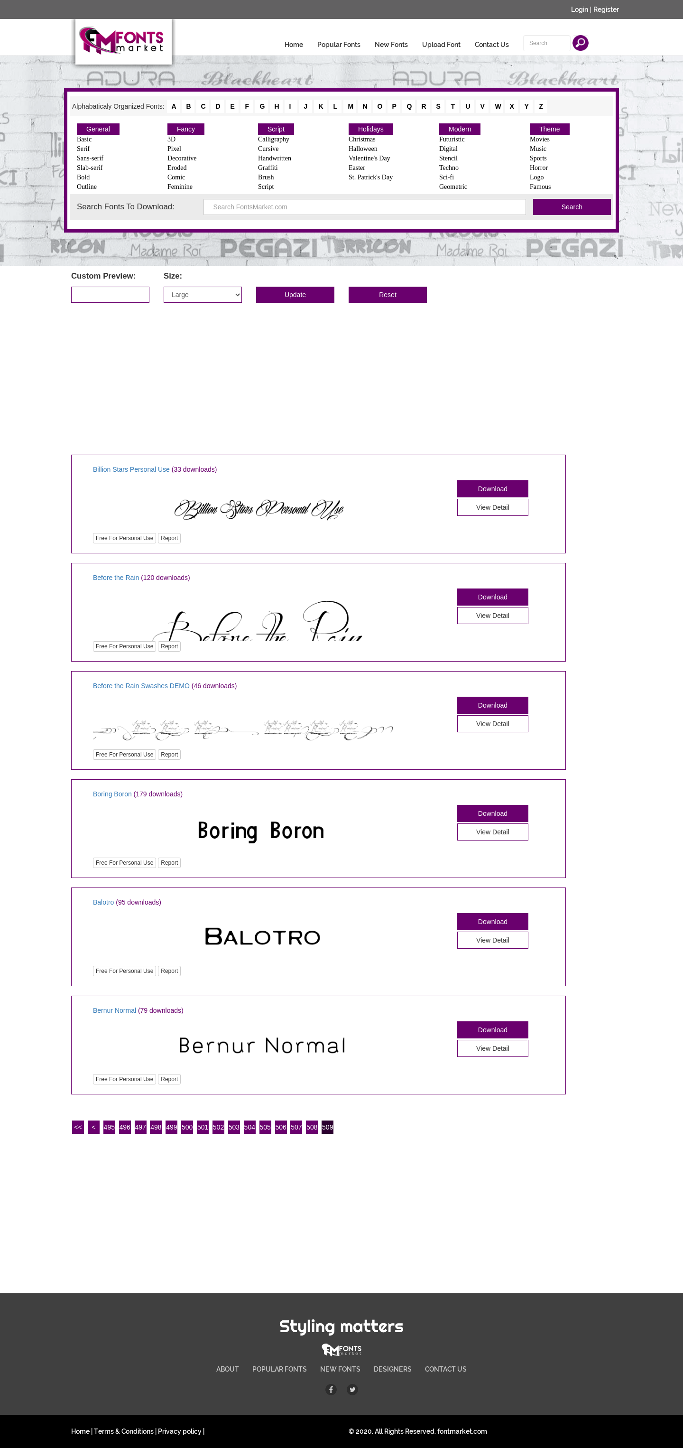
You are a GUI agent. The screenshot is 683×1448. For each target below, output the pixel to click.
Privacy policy (180, 1431)
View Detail (492, 507)
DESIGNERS (393, 1369)
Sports (538, 158)
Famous (540, 186)
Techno (449, 167)
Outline (87, 186)
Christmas (362, 139)
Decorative (181, 158)
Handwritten (274, 158)
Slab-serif (89, 167)
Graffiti (268, 167)
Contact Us (492, 44)
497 (140, 1127)
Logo (537, 177)
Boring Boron (112, 794)
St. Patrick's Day (371, 177)
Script (276, 129)
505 (265, 1127)
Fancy (186, 129)
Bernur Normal (114, 1010)
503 (234, 1127)
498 (155, 1127)
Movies (540, 139)
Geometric (453, 186)
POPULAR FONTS (279, 1369)
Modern (460, 129)
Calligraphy (273, 139)
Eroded (176, 167)
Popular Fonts (338, 44)
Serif (83, 148)
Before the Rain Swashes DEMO (141, 686)
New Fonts (391, 44)
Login (579, 9)
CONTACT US (446, 1369)
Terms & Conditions (124, 1431)
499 (171, 1127)
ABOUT (227, 1369)
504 (249, 1127)
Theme (549, 129)
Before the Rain (116, 577)
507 (296, 1127)
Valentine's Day (369, 158)
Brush (266, 177)
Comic (176, 177)
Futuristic (452, 139)
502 (218, 1127)
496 (124, 1127)
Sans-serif (90, 158)
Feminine (180, 186)
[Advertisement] (341, 378)
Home (294, 44)
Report (169, 538)
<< (78, 1127)
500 (187, 1127)
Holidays (371, 129)
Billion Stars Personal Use (132, 469)
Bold (83, 177)
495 (109, 1127)
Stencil (448, 158)
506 (280, 1127)
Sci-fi (446, 177)
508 (311, 1127)
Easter (357, 167)
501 (202, 1127)
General (98, 129)
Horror (539, 167)
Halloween (363, 148)
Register (606, 9)
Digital (448, 148)
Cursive (268, 148)
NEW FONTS (340, 1369)
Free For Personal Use (124, 538)
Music (538, 148)
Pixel (174, 148)
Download (493, 489)
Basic (84, 139)
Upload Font (441, 44)
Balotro (103, 902)
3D (171, 139)
